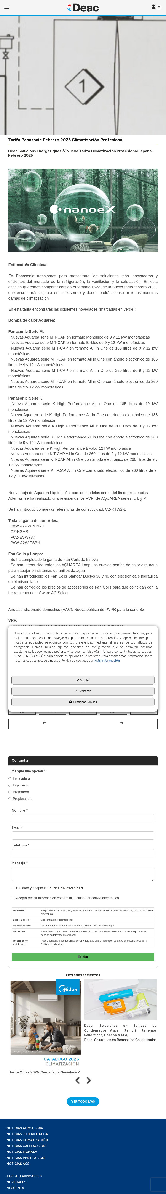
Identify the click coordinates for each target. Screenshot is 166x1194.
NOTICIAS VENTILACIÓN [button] (25, 1158)
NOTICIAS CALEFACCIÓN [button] (25, 1146)
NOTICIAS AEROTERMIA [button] (24, 1128)
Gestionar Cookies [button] (83, 702)
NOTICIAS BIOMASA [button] (21, 1152)
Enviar (83, 957)
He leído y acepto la (47, 888)
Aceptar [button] (83, 680)
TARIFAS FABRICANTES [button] (24, 1176)
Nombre (20, 810)
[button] (83, 7)
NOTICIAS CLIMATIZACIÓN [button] (27, 1140)
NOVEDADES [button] (16, 1182)
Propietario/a (20, 799)
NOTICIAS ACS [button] (17, 1164)
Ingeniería (18, 785)
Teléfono (20, 845)
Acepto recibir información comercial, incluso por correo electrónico (65, 898)
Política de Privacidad (65, 888)
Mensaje (20, 863)
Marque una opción (29, 771)
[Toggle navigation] (156, 7)
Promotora (18, 792)
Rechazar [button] (83, 691)
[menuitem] (83, 1128)
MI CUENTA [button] (15, 1188)
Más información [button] (107, 660)
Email (17, 828)
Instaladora (19, 778)
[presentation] (77, 1080)
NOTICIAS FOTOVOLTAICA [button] (27, 1134)
